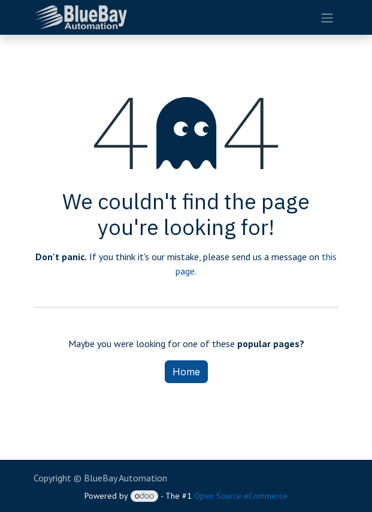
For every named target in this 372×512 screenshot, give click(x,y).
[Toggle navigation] (327, 17)
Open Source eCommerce (241, 495)
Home (186, 372)
